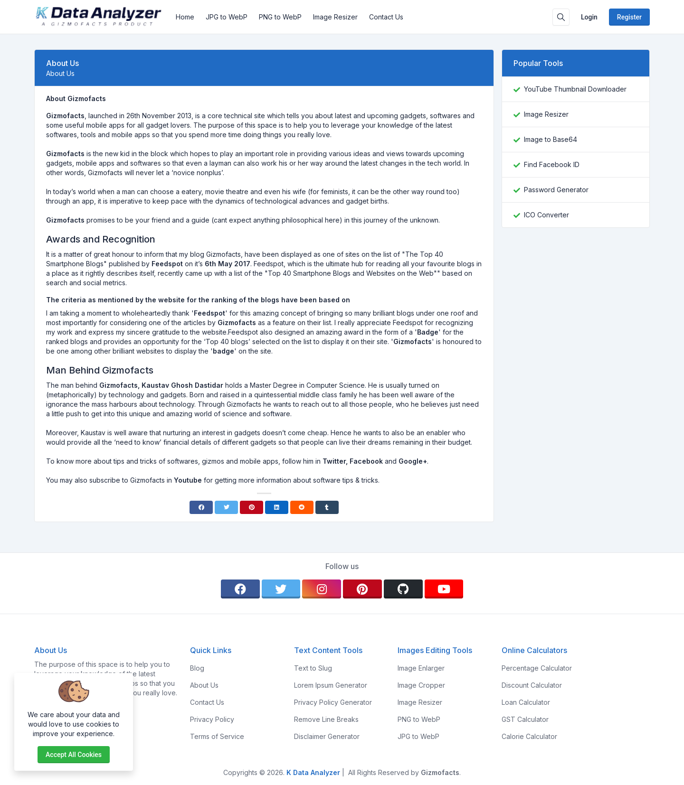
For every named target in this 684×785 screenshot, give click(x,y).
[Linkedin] (276, 507)
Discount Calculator (532, 685)
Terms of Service (217, 736)
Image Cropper (421, 685)
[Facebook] (201, 507)
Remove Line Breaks (326, 719)
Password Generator (556, 190)
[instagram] (321, 588)
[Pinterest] (251, 507)
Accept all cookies (74, 754)
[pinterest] (362, 588)
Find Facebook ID (552, 164)
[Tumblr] (327, 507)
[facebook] (240, 588)
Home (185, 17)
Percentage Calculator (537, 668)
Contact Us (386, 17)
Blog (197, 668)
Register (629, 17)
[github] (403, 588)
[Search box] (561, 17)
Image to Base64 (550, 139)
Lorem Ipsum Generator (330, 685)
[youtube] (444, 588)
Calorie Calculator (529, 736)
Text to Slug (313, 668)
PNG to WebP (280, 17)
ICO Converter (546, 215)
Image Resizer (335, 17)
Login (589, 17)
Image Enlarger (421, 668)
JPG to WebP (226, 17)
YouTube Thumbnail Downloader (575, 89)
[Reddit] (302, 507)
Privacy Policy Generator (333, 702)
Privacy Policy (212, 719)
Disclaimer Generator (327, 736)
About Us (204, 685)
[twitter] (281, 588)
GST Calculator (525, 719)
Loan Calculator (526, 702)
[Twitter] (226, 507)
